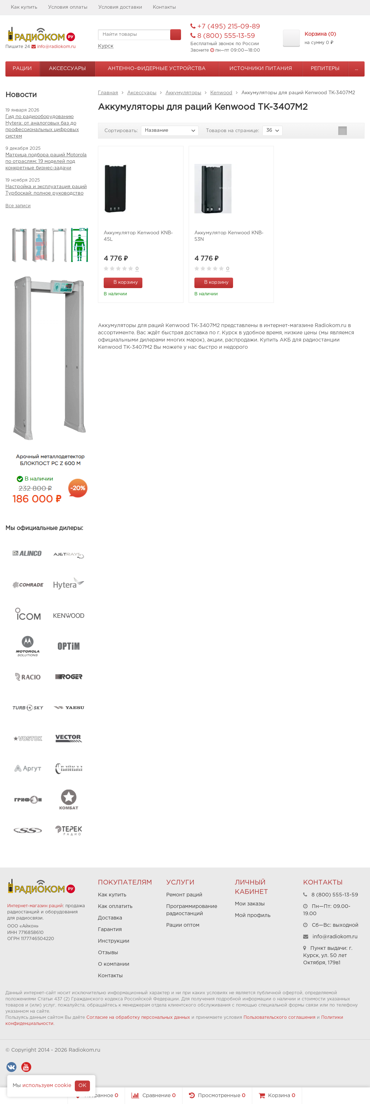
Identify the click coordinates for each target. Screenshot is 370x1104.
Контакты (164, 7)
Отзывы (108, 953)
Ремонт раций (184, 895)
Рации (22, 68)
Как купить (24, 7)
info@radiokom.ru (56, 47)
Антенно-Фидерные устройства (157, 68)
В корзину (122, 282)
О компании (113, 964)
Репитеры (325, 68)
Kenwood (221, 93)
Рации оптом (182, 925)
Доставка (110, 918)
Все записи (18, 206)
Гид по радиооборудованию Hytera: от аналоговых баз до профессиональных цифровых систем (42, 126)
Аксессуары (67, 68)
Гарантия (110, 929)
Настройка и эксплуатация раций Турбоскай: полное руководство (46, 190)
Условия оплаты (67, 7)
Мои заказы (250, 904)
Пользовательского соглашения (279, 1018)
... (356, 68)
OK (82, 1085)
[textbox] (139, 34)
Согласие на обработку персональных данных (138, 1018)
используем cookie (46, 1085)
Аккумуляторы (183, 93)
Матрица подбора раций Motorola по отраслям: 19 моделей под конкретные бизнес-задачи (46, 161)
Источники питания (260, 68)
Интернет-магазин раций (35, 906)
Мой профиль (253, 915)
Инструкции (113, 941)
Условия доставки (120, 7)
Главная (108, 93)
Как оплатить (115, 906)
